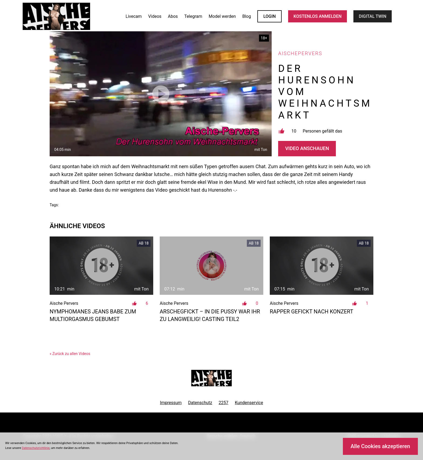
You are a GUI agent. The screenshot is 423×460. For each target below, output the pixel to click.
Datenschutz (200, 402)
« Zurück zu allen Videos (70, 353)
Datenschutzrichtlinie (36, 448)
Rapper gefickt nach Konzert (311, 311)
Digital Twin (372, 16)
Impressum (171, 402)
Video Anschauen (307, 148)
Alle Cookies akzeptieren (380, 446)
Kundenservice (249, 402)
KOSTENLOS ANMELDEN (318, 16)
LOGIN (269, 16)
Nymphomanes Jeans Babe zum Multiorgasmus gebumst (93, 315)
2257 (223, 402)
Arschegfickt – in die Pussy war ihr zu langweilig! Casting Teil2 (210, 315)
